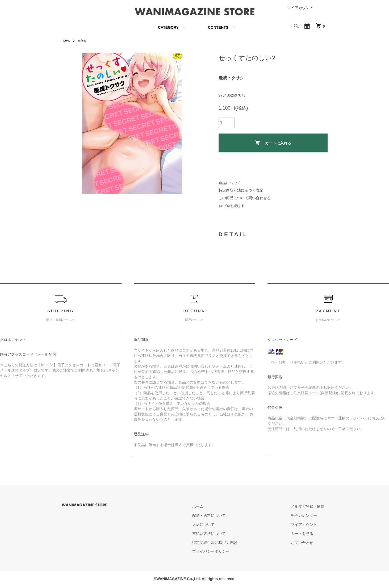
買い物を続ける (232, 205)
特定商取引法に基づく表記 (241, 190)
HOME (66, 41)
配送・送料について (218, 515)
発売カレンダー (307, 515)
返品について (230, 183)
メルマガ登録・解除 (311, 506)
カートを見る (305, 533)
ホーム (207, 506)
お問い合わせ (305, 542)
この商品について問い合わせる (245, 198)
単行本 (83, 41)
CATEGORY (168, 27)
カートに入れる (273, 142)
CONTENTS (218, 27)
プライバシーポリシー (220, 551)
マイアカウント (300, 8)
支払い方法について (218, 533)
